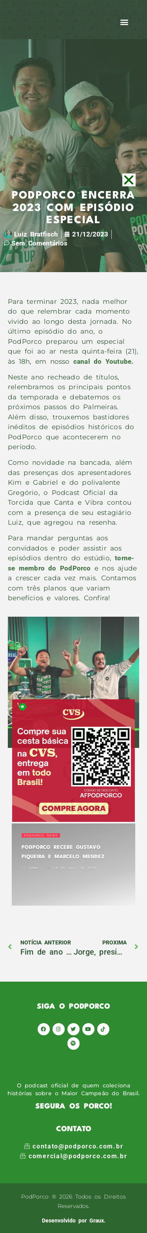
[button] (129, 179)
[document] (73, 616)
